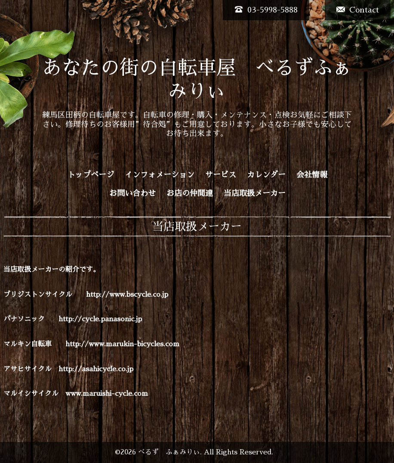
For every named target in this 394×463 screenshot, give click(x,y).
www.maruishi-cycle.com (106, 393)
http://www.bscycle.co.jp (127, 294)
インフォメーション (159, 175)
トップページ (91, 175)
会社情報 (311, 175)
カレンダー (266, 175)
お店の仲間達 (189, 193)
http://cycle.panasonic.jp (100, 319)
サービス (220, 175)
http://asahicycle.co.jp (95, 369)
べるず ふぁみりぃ (169, 452)
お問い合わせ (132, 193)
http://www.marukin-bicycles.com (122, 344)
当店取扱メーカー (255, 193)
